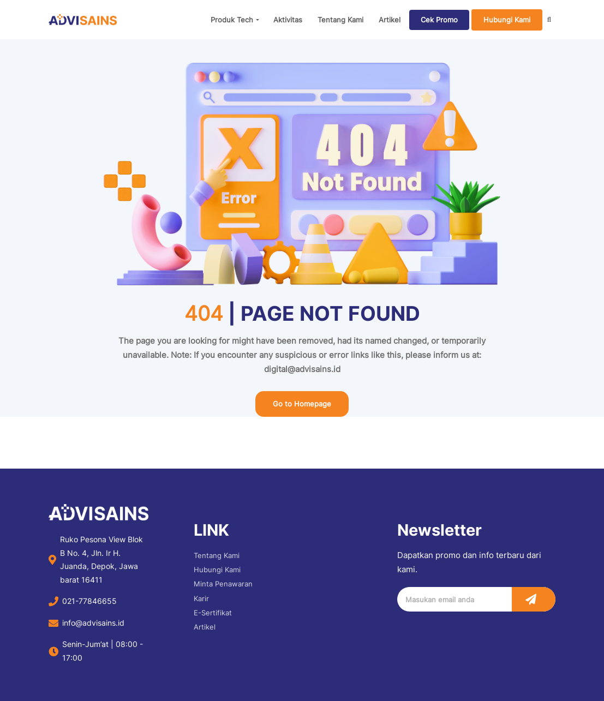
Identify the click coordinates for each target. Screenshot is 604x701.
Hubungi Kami (506, 19)
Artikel (389, 19)
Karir (201, 598)
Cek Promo (439, 19)
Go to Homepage (302, 403)
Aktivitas (287, 19)
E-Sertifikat (213, 612)
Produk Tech (232, 19)
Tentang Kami (340, 19)
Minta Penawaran (223, 583)
